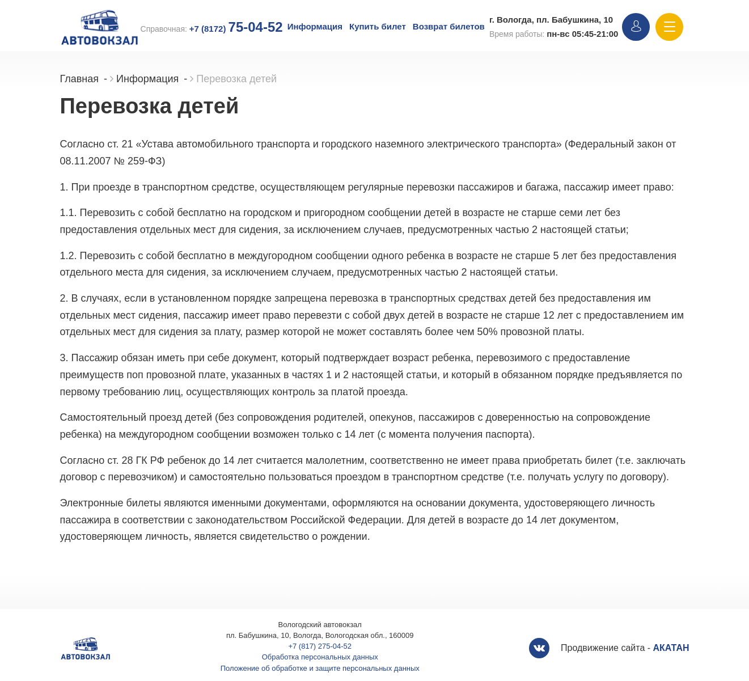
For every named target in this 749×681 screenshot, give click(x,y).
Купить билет (377, 26)
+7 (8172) (236, 28)
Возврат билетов (449, 26)
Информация (314, 26)
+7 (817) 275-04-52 (320, 646)
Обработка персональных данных (320, 657)
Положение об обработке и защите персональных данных (320, 668)
